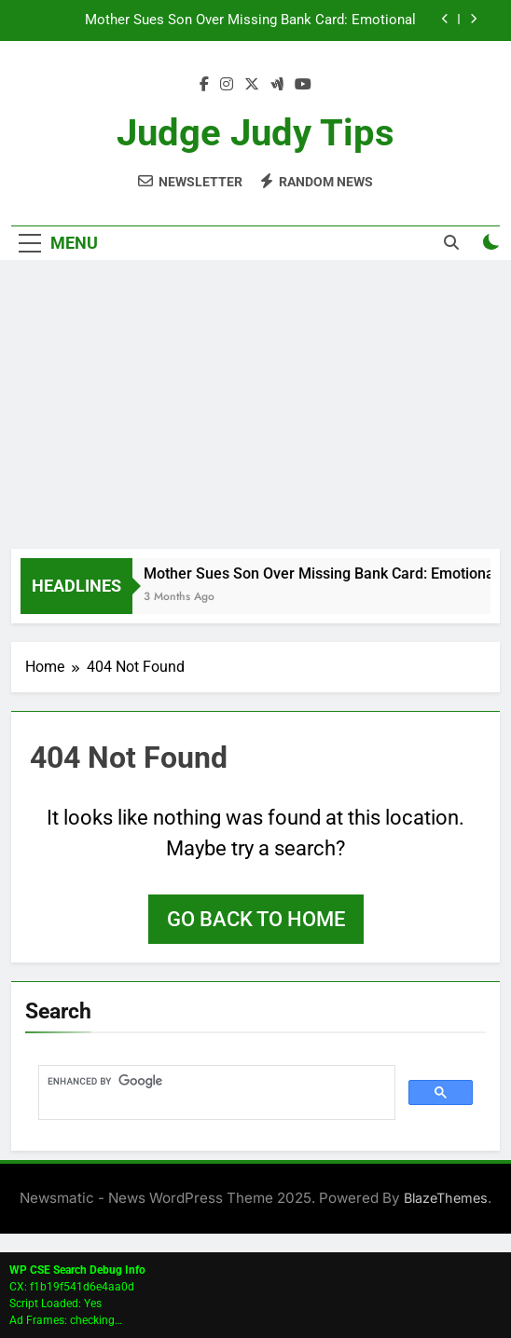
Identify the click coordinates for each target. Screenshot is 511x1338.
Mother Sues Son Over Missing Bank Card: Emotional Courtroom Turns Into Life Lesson (250, 20)
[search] (215, 1082)
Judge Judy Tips (255, 133)
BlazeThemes (446, 1198)
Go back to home (256, 919)
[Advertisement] (255, 409)
